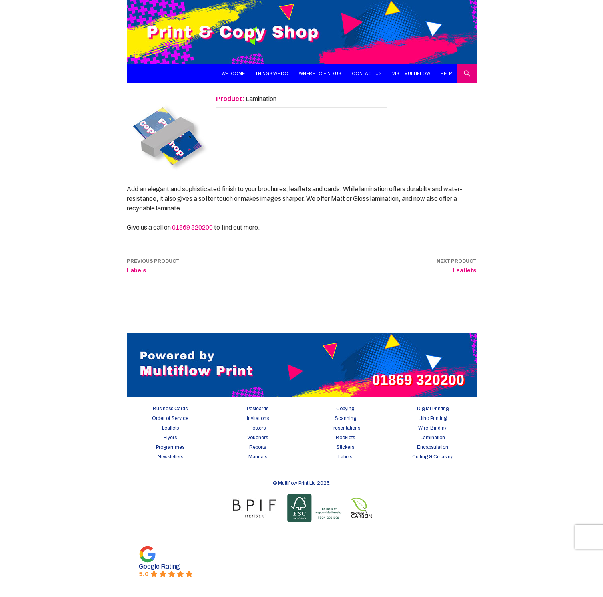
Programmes (170, 447)
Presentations (345, 428)
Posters (258, 428)
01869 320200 (192, 227)
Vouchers (257, 437)
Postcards (257, 408)
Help (446, 73)
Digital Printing (433, 408)
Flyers (170, 437)
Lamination (433, 437)
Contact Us (367, 73)
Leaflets (457, 265)
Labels (153, 265)
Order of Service (170, 418)
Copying (345, 408)
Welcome (233, 73)
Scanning (345, 418)
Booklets (345, 437)
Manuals (257, 457)
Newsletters (170, 457)
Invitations (258, 418)
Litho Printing (433, 418)
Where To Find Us (320, 73)
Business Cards (170, 408)
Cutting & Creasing (432, 457)
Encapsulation (432, 447)
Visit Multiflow (411, 73)
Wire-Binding (432, 428)
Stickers (345, 447)
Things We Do (271, 73)
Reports (257, 447)
